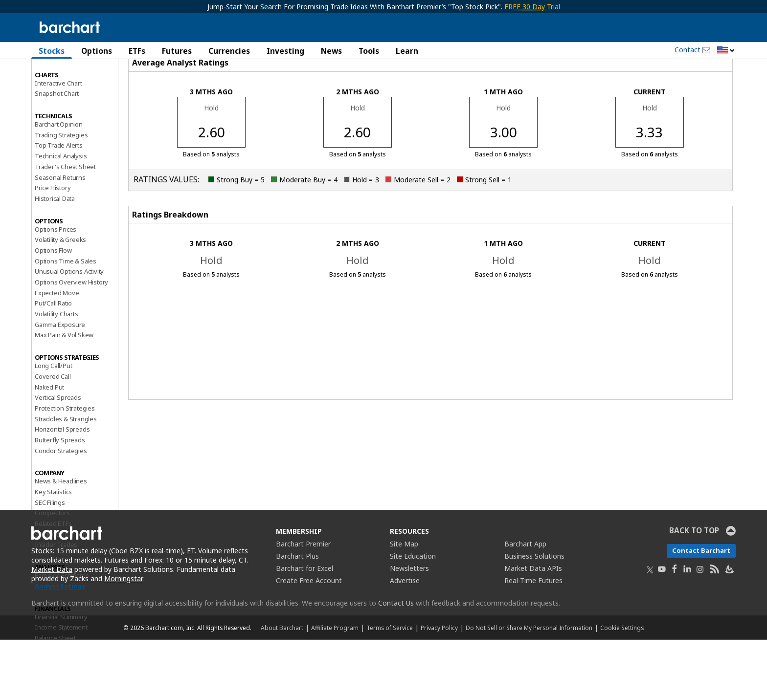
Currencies (229, 50)
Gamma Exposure (60, 359)
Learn (407, 50)
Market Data (51, 604)
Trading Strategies (61, 169)
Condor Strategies (61, 485)
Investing (285, 50)
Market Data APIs (533, 603)
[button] (726, 50)
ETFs (137, 50)
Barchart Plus (297, 591)
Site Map (404, 579)
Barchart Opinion (59, 159)
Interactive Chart (58, 117)
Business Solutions (534, 591)
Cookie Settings (622, 663)
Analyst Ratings (60, 621)
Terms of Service (389, 663)
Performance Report (64, 87)
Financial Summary (61, 651)
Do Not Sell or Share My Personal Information (529, 663)
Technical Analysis (61, 191)
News (331, 50)
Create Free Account (309, 615)
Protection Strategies (65, 443)
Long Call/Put (53, 400)
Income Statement (61, 662)
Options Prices (55, 264)
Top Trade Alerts (59, 180)
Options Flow (53, 285)
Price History (52, 222)
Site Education (413, 591)
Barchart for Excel (304, 603)
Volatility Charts (56, 349)
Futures (177, 50)
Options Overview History (71, 317)
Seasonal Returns (60, 212)
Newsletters (409, 603)
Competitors (52, 548)
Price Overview (56, 76)
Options (96, 50)
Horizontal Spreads (62, 464)
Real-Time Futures (533, 615)
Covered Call (53, 411)
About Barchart (282, 663)
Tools (369, 50)
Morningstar (123, 613)
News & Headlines (61, 516)
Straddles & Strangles (66, 453)
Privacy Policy (439, 663)
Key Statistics (53, 527)
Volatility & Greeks (60, 274)
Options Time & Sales (65, 295)
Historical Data (55, 233)
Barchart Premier (303, 579)
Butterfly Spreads (60, 475)
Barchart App (525, 579)
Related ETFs (53, 558)
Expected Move (57, 327)
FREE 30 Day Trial (532, 6)
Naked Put (49, 421)
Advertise (405, 615)
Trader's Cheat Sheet (65, 201)
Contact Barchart (701, 585)
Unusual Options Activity (69, 306)
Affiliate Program (335, 663)
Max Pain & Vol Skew (64, 370)
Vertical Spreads (58, 432)
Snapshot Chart (57, 128)
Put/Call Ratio (53, 338)
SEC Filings (50, 537)
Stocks (52, 50)
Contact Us (396, 638)
